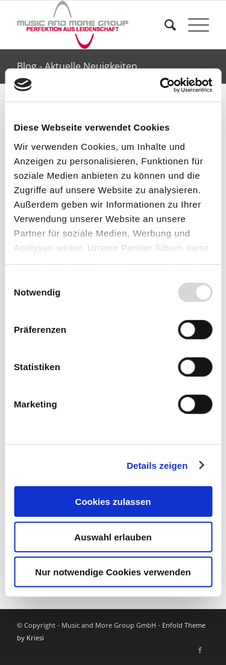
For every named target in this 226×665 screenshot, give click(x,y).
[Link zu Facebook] (200, 650)
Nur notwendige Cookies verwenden (112, 572)
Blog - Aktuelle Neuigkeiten (77, 66)
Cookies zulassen (113, 501)
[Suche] (164, 25)
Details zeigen (157, 465)
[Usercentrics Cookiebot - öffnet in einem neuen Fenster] (161, 85)
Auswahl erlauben (112, 536)
